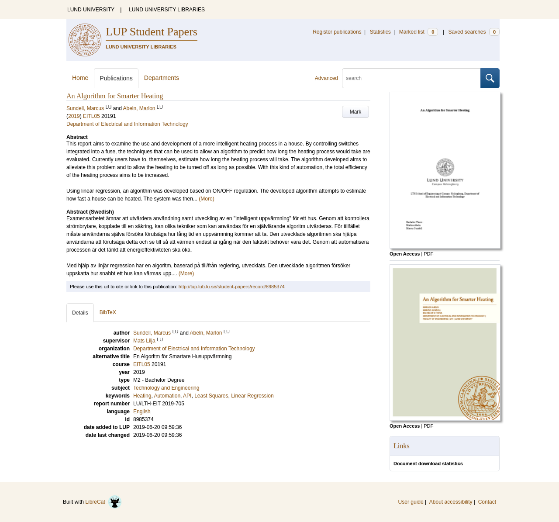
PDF (428, 253)
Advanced (326, 78)
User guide (411, 502)
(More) (206, 199)
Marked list (418, 32)
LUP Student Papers (151, 31)
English (141, 411)
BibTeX (108, 312)
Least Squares (211, 396)
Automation (167, 396)
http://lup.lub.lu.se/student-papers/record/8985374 (232, 286)
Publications (116, 78)
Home (80, 77)
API (187, 396)
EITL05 (91, 116)
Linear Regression (252, 396)
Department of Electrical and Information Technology (127, 124)
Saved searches (474, 32)
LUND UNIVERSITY (90, 10)
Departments (161, 77)
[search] (411, 78)
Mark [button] (356, 112)
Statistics (380, 32)
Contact (487, 502)
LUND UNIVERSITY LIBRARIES (167, 10)
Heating (142, 396)
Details (80, 313)
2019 (74, 116)
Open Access (405, 253)
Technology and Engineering (166, 388)
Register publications (337, 32)
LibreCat (103, 502)
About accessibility (451, 502)
